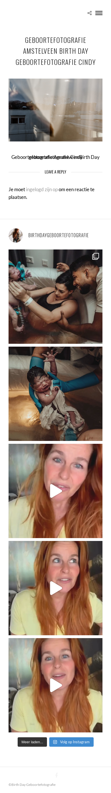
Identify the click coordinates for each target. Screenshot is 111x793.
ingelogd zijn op (42, 189)
